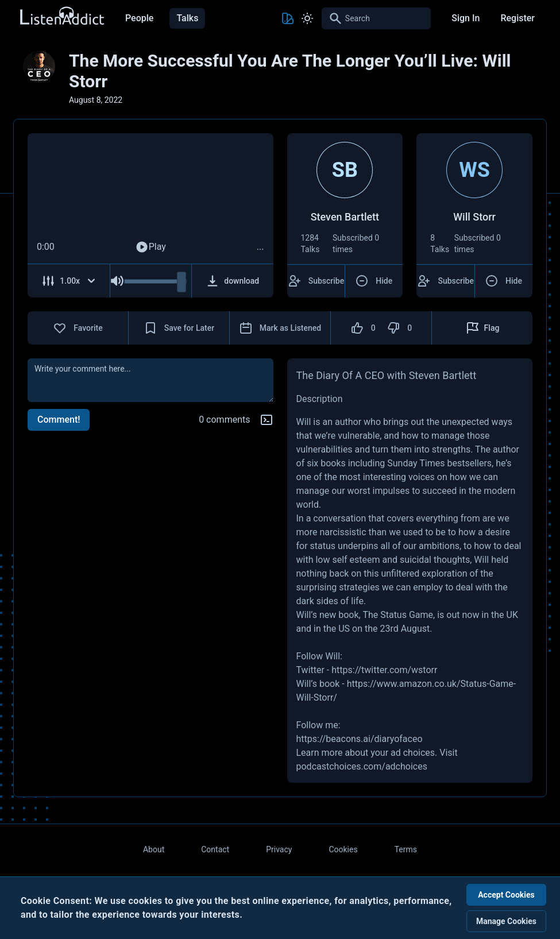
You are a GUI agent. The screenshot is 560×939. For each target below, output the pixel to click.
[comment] (150, 380)
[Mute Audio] (117, 280)
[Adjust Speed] (69, 280)
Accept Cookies (506, 894)
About (153, 849)
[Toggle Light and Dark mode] (307, 18)
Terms (406, 849)
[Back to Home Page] (61, 16)
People (139, 18)
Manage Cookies (506, 921)
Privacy (279, 849)
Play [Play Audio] (150, 247)
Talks (187, 18)
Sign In (465, 18)
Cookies (343, 849)
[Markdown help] (266, 420)
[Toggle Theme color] (287, 18)
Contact (215, 849)
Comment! (58, 419)
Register (517, 18)
